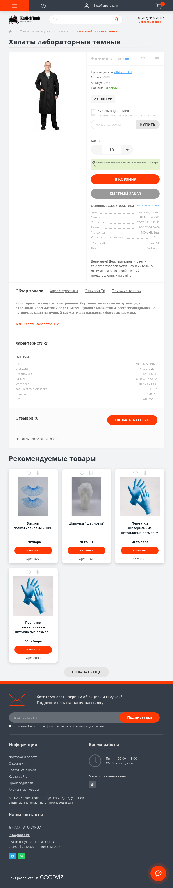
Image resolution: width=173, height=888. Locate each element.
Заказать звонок (150, 22)
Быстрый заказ (125, 193)
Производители (21, 783)
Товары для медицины (35, 31)
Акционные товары (24, 789)
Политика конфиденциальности (50, 726)
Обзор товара (29, 291)
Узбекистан (123, 72)
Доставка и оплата (23, 757)
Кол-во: (96, 140)
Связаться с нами (22, 770)
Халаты (63, 31)
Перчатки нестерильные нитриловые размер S (33, 627)
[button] (101, 5)
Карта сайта (18, 776)
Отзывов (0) (95, 290)
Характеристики (64, 290)
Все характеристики (148, 205)
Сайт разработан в (36, 878)
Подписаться (139, 717)
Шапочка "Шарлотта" (86, 523)
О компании (18, 763)
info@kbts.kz (19, 835)
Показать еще (86, 672)
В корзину (125, 179)
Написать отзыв (132, 420)
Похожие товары (126, 290)
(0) (127, 59)
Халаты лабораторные (41, 324)
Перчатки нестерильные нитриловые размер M (140, 528)
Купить (147, 124)
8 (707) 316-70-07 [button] (25, 827)
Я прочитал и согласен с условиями (58, 726)
